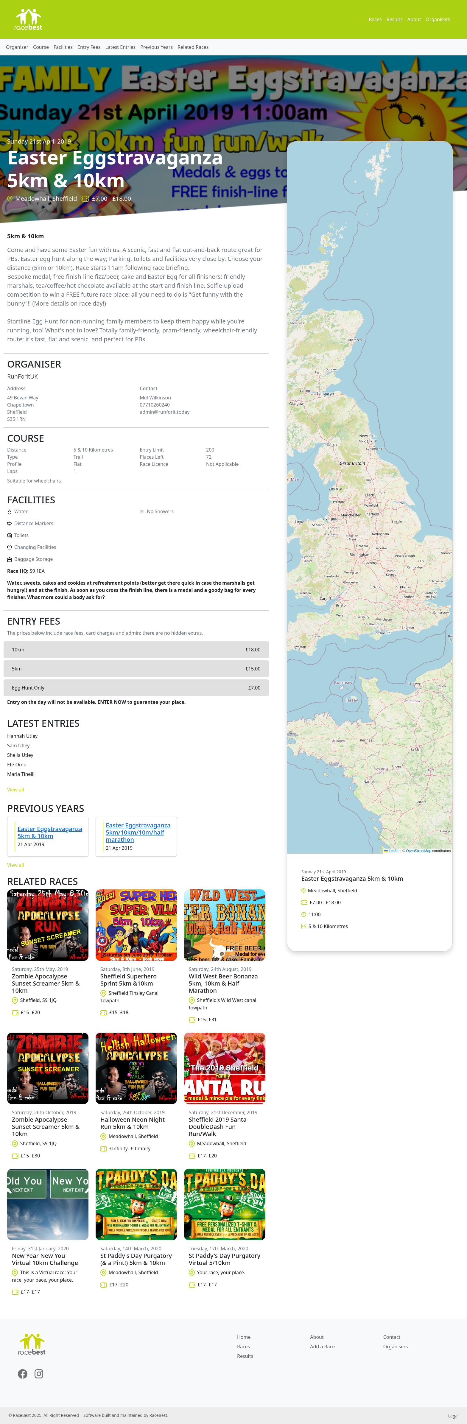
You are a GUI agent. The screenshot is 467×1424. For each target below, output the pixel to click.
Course (41, 47)
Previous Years (156, 47)
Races (375, 19)
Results (395, 19)
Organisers (438, 19)
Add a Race (322, 1346)
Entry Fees (89, 47)
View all (15, 789)
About (414, 19)
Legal (453, 1416)
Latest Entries (120, 47)
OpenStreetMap (418, 851)
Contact (392, 1337)
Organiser (17, 47)
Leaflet (391, 851)
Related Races (193, 47)
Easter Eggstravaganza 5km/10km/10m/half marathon (138, 832)
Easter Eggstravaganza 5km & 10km (50, 832)
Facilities (63, 47)
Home (244, 1337)
